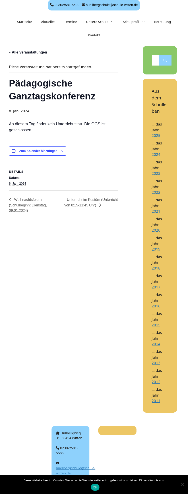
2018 (156, 268)
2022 (156, 192)
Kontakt (94, 35)
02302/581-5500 (66, 5)
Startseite (24, 21)
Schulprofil (136, 21)
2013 (156, 362)
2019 (156, 249)
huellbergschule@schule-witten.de (112, 5)
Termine (70, 21)
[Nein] (182, 484)
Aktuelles (48, 21)
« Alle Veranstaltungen (28, 52)
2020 (156, 230)
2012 (156, 381)
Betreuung (162, 21)
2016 (156, 306)
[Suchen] (165, 60)
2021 (156, 211)
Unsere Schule (102, 21)
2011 (156, 400)
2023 (156, 173)
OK (95, 487)
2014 (156, 343)
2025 (156, 135)
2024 (156, 154)
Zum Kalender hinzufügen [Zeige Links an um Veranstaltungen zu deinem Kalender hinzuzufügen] (38, 151)
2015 (156, 324)
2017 (156, 287)
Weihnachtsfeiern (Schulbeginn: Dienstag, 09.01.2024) (28, 205)
